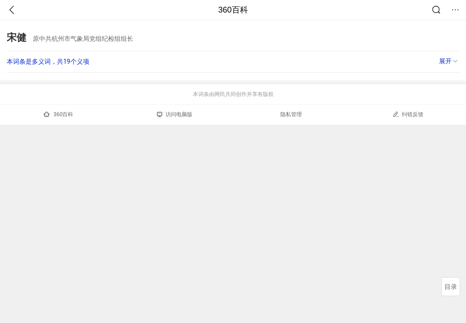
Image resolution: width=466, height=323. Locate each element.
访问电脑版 (174, 114)
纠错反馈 (407, 114)
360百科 (233, 9)
